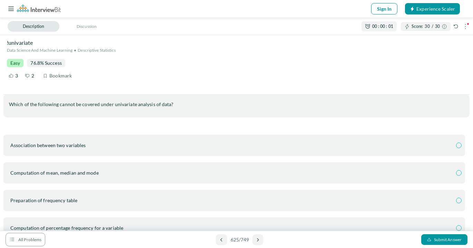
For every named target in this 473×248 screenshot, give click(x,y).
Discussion (87, 26)
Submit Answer (444, 239)
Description (33, 26)
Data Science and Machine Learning (40, 50)
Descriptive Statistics (97, 50)
